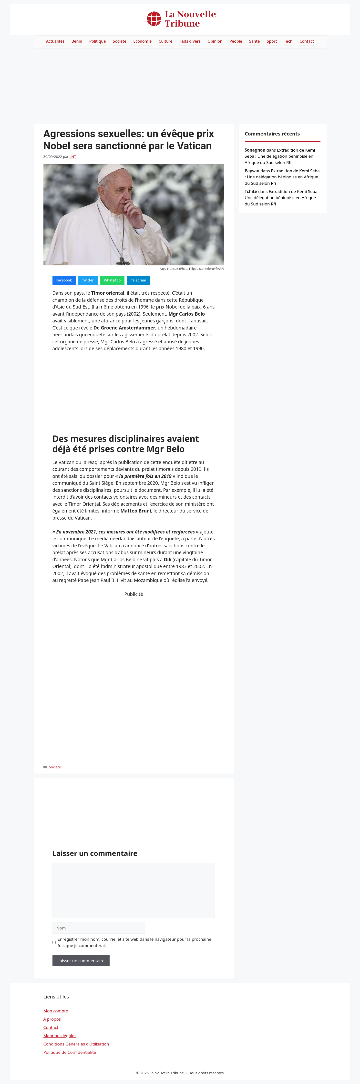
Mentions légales (59, 1035)
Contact (306, 41)
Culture (165, 41)
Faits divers (189, 41)
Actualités (55, 41)
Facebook (64, 280)
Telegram (138, 280)
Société (119, 41)
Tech (288, 41)
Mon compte (55, 1011)
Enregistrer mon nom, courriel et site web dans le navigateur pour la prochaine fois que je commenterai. (134, 942)
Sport (272, 41)
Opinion (214, 41)
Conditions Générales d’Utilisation (76, 1044)
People (235, 41)
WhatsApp (112, 280)
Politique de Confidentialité (69, 1052)
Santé (254, 41)
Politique (97, 41)
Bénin (77, 41)
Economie (142, 41)
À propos (52, 1019)
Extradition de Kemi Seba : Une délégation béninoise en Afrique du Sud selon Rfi (280, 156)
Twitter (87, 280)
